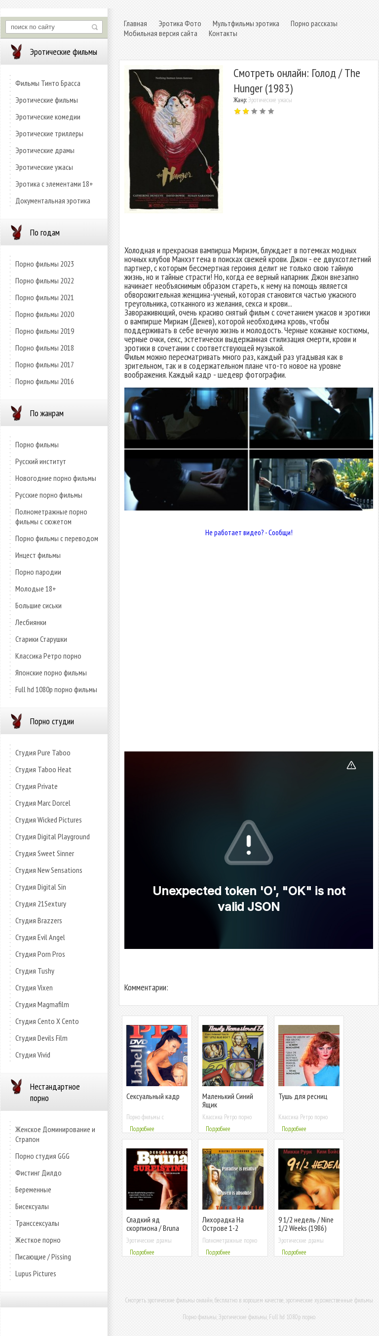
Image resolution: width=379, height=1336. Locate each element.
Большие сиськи (38, 605)
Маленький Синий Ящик (227, 1100)
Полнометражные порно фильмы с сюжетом (51, 516)
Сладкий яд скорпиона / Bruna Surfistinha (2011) (152, 1228)
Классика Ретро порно (48, 656)
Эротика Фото (179, 23)
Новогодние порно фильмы (55, 478)
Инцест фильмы (38, 555)
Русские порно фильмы (48, 495)
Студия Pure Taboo (43, 752)
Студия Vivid (32, 1055)
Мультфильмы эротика (246, 23)
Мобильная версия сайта (160, 33)
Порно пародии (38, 572)
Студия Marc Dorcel (43, 803)
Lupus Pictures (35, 1273)
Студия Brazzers (38, 920)
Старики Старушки (41, 639)
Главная (135, 23)
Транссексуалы (37, 1223)
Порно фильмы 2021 (44, 297)
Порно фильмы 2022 (44, 280)
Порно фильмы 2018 (44, 348)
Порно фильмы (37, 444)
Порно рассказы (314, 23)
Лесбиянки (30, 622)
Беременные (33, 1189)
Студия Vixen (34, 987)
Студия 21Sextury (40, 903)
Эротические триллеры (49, 133)
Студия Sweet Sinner (44, 853)
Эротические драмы (45, 150)
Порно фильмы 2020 (44, 314)
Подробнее (142, 1129)
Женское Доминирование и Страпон (55, 1134)
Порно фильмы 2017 (44, 364)
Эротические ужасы (44, 167)
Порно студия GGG (42, 1156)
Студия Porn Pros (40, 954)
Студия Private (36, 786)
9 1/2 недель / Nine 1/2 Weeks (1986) (306, 1224)
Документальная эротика (52, 200)
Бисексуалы (32, 1206)
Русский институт (40, 461)
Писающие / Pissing (43, 1256)
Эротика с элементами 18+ (54, 184)
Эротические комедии (47, 116)
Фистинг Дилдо (38, 1173)
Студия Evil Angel (40, 937)
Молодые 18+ (35, 588)
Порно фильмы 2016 (44, 381)
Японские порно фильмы (51, 672)
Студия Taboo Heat (43, 769)
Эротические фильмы (46, 100)
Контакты (223, 33)
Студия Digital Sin (40, 887)
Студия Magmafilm (42, 1004)
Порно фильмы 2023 (44, 264)
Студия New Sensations (48, 870)
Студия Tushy (34, 971)
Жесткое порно (38, 1240)
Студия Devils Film (41, 1038)
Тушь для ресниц (302, 1096)
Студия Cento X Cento (47, 1021)
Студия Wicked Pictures (48, 820)
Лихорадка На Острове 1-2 (223, 1224)
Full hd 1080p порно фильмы (56, 689)
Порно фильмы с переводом (56, 538)
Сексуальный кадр (153, 1096)
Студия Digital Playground (52, 836)
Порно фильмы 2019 (44, 331)
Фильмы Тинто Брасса (47, 83)
